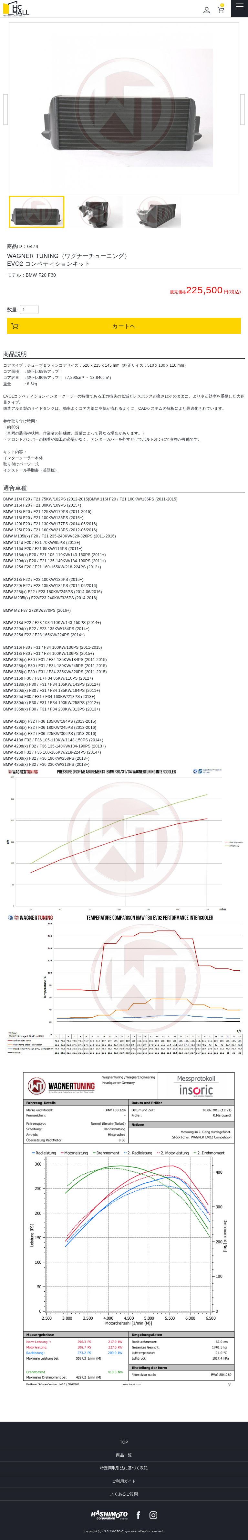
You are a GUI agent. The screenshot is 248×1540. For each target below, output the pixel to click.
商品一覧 (124, 1455)
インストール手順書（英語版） (31, 470)
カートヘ (124, 326)
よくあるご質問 (124, 1494)
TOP (124, 1442)
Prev (5, 109)
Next (242, 109)
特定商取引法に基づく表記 (124, 1468)
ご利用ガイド (124, 1481)
